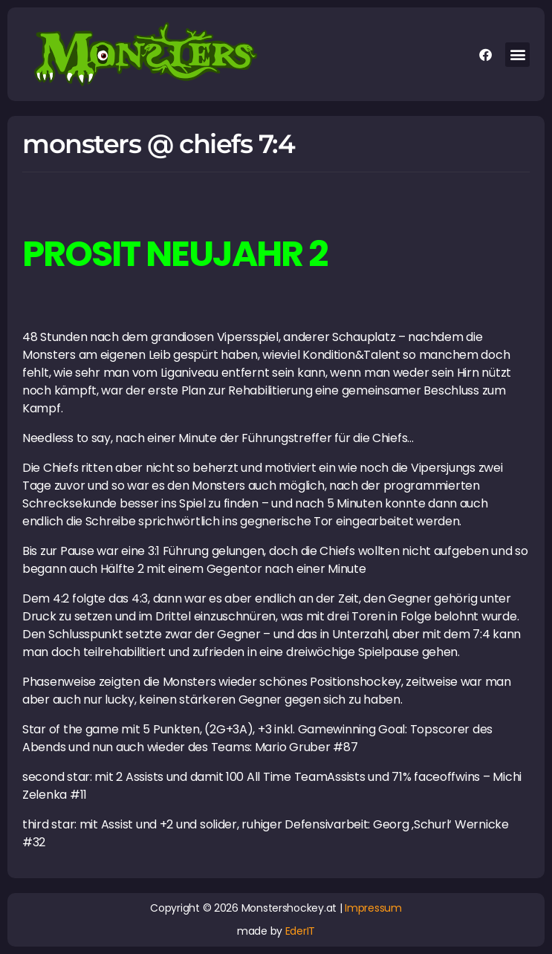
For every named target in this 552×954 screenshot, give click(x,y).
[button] (517, 54)
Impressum (373, 908)
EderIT (300, 931)
